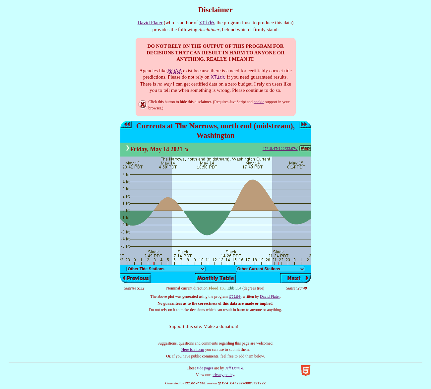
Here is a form (192, 349)
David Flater (150, 22)
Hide (143, 104)
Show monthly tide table (215, 278)
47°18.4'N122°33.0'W (280, 148)
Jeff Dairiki (234, 368)
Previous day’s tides (126, 125)
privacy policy (223, 374)
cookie (259, 101)
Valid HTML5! (305, 370)
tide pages (205, 368)
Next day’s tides (305, 125)
